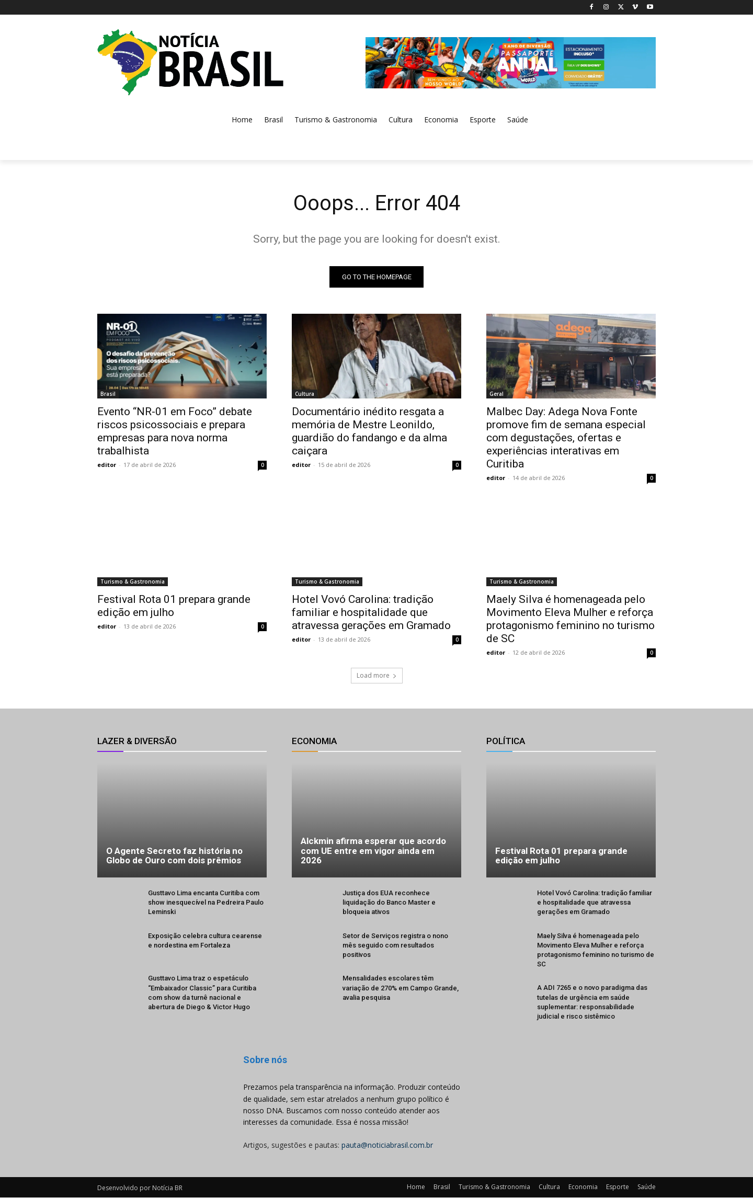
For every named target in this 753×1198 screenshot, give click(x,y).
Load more (377, 675)
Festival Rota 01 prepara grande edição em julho (173, 606)
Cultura (304, 393)
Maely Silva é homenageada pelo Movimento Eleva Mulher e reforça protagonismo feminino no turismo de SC (570, 619)
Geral (496, 393)
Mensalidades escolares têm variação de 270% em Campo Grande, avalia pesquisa (401, 988)
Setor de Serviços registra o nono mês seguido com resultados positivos (395, 945)
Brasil (108, 393)
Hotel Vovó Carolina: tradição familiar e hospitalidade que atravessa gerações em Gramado (371, 612)
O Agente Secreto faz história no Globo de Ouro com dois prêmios (174, 856)
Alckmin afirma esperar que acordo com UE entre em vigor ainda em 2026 (373, 850)
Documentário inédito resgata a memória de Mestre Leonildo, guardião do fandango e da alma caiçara (369, 431)
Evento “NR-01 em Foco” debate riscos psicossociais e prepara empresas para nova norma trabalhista (174, 431)
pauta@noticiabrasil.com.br (387, 1145)
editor (106, 465)
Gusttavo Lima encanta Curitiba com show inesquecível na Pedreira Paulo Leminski (206, 902)
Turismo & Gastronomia (132, 581)
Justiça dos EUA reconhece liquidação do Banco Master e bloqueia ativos (389, 902)
